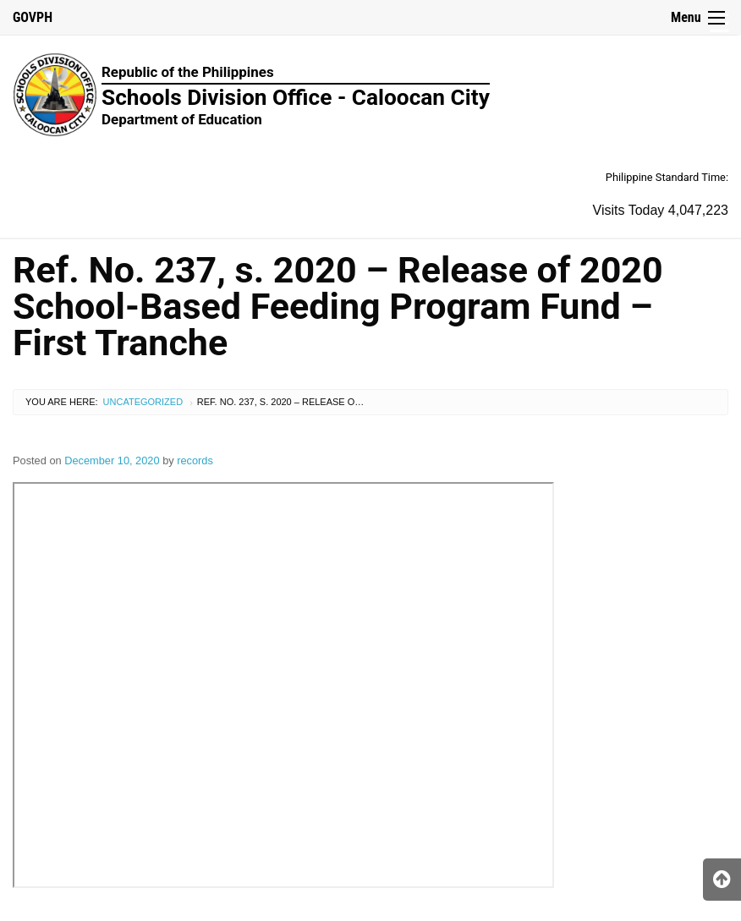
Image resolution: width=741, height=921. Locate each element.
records (195, 460)
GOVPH (32, 17)
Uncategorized (143, 402)
